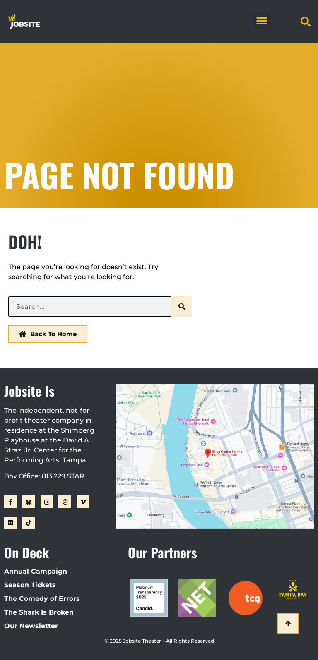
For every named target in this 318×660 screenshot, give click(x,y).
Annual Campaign (35, 571)
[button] (261, 20)
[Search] (181, 306)
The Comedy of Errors (42, 599)
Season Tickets (30, 585)
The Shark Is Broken (39, 612)
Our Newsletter (31, 626)
